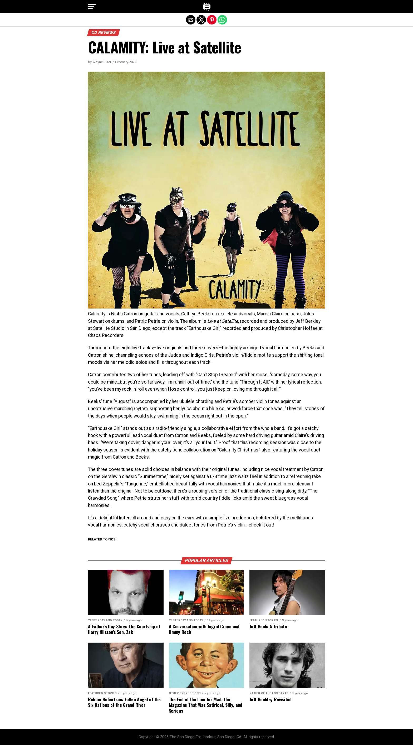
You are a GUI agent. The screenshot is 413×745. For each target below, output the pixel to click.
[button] (92, 6)
